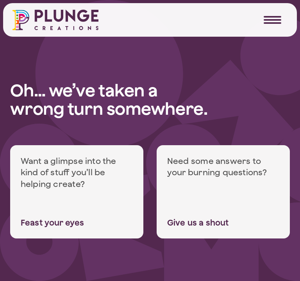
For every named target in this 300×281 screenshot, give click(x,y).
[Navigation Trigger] (272, 20)
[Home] (55, 19)
